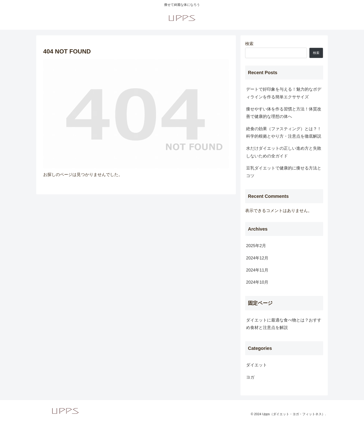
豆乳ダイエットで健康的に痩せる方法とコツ (283, 172)
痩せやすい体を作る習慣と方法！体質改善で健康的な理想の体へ (283, 113)
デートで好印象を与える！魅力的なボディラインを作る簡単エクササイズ (283, 93)
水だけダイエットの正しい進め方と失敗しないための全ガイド (283, 152)
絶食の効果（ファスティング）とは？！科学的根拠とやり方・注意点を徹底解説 (283, 132)
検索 (249, 43)
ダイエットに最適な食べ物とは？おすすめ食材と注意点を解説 (283, 324)
